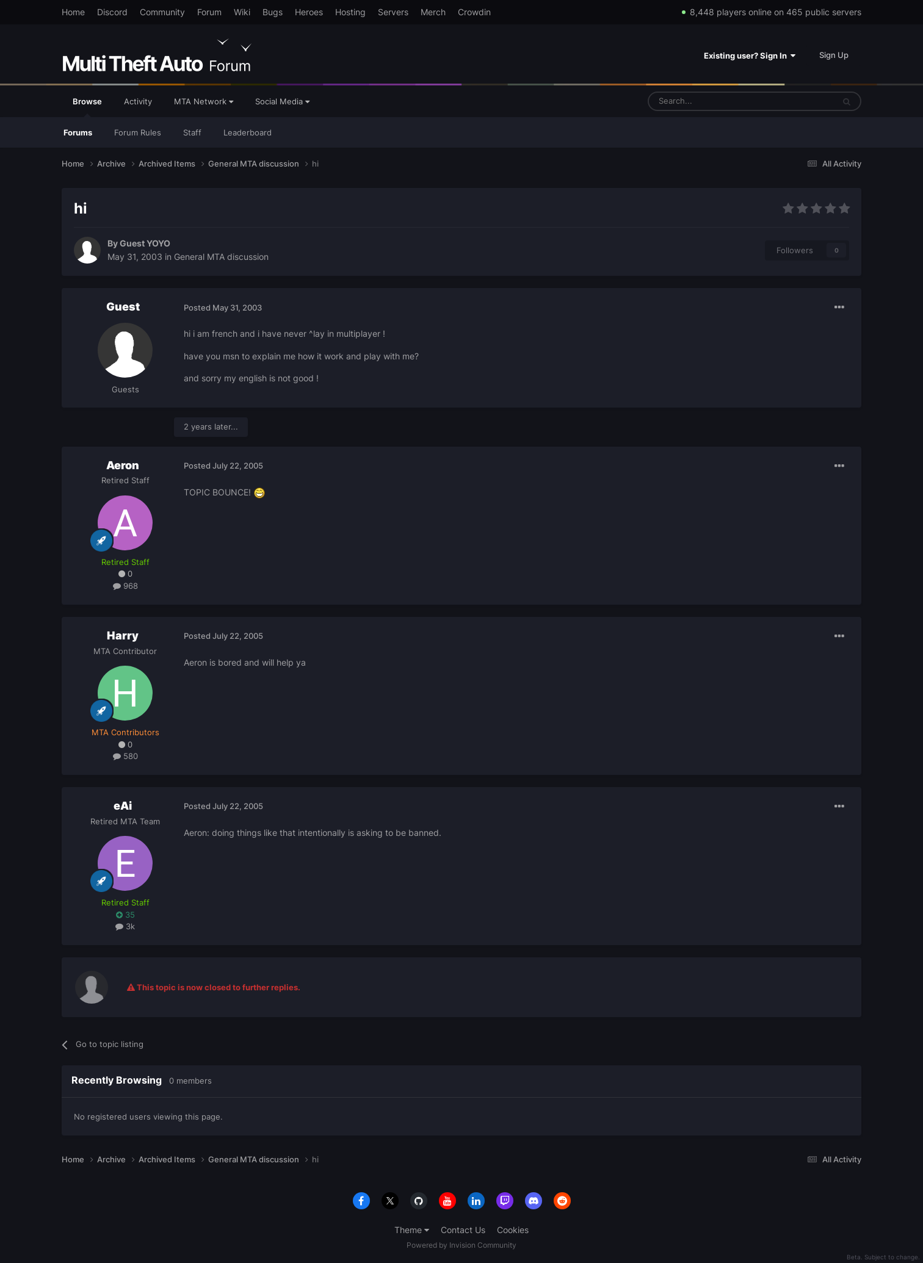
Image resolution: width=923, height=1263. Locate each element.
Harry (123, 635)
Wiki (242, 12)
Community (162, 12)
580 (125, 756)
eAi (123, 805)
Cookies (513, 1230)
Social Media (282, 101)
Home (73, 12)
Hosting (350, 12)
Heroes (309, 12)
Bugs (272, 12)
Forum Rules (137, 132)
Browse (87, 106)
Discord (112, 12)
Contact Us (463, 1230)
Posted (223, 307)
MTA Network (203, 101)
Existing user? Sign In (749, 55)
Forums (77, 132)
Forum (209, 12)
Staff (192, 132)
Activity (138, 101)
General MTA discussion (221, 256)
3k (125, 926)
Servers (393, 12)
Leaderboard (247, 132)
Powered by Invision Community (461, 1245)
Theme (411, 1230)
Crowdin (474, 12)
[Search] (711, 101)
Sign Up (834, 55)
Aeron (122, 465)
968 (125, 586)
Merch (433, 12)
